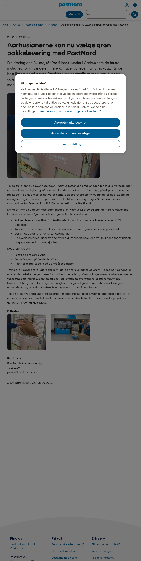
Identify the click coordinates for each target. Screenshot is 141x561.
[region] (70, 113)
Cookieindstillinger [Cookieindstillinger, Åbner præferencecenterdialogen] (70, 144)
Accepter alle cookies (70, 122)
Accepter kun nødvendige (70, 133)
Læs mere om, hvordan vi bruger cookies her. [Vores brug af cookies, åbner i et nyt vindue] (68, 111)
